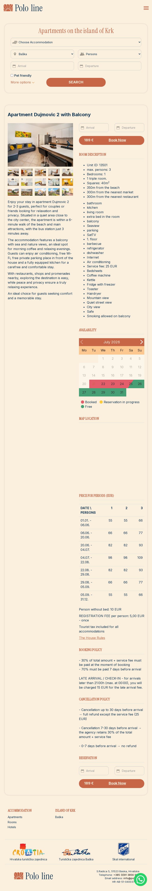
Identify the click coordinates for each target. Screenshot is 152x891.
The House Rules (92, 638)
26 (140, 384)
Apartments (15, 817)
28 (94, 392)
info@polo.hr (131, 878)
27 (84, 392)
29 (103, 392)
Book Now (105, 140)
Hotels (12, 827)
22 (103, 384)
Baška (59, 817)
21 (93, 384)
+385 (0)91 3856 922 (126, 874)
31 (121, 392)
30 (113, 392)
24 (122, 384)
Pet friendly (21, 75)
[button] (23, 82)
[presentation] (68, 142)
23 (113, 384)
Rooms (12, 822)
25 (131, 384)
